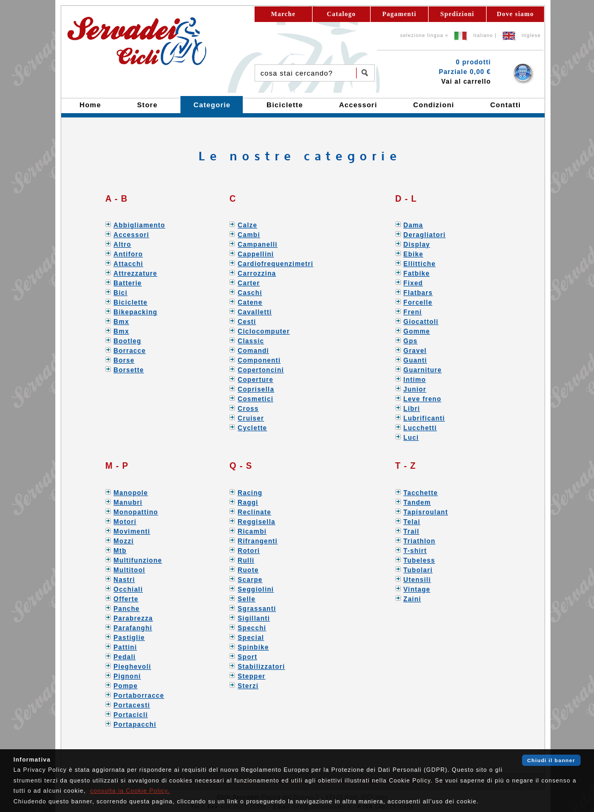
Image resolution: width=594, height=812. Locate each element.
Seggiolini (256, 589)
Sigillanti (254, 618)
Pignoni (127, 676)
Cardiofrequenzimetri (276, 264)
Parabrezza (133, 618)
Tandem (417, 502)
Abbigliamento (139, 225)
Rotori (249, 551)
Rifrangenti (258, 541)
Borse (123, 360)
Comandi (253, 351)
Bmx (121, 322)
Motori (124, 522)
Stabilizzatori (261, 666)
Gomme (416, 331)
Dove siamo (515, 14)
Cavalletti (255, 312)
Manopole (130, 493)
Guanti (415, 360)
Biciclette (130, 302)
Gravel (414, 351)
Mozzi (123, 541)
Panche (126, 608)
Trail (411, 531)
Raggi (248, 502)
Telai (411, 522)
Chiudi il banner (551, 760)
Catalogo (341, 14)
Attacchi (128, 264)
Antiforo (128, 254)
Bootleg (127, 341)
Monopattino (135, 512)
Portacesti (131, 705)
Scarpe (250, 580)
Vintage (416, 589)
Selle (247, 599)
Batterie (127, 283)
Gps (410, 341)
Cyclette (252, 428)
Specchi (252, 628)
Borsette (128, 370)
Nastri (124, 580)
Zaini (412, 599)
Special (251, 637)
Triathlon (419, 541)
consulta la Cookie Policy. (130, 790)
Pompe (125, 686)
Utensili (417, 580)
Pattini (125, 647)
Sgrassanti (257, 608)
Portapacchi (134, 724)
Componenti (259, 360)
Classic (251, 341)
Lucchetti (420, 428)
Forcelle (417, 302)
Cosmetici (255, 399)
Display (416, 244)
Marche (283, 14)
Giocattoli (420, 322)
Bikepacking (135, 312)
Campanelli (258, 244)
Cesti (247, 322)
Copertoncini (261, 370)
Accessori (131, 235)
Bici (120, 293)
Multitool (129, 570)
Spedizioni (457, 14)
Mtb (119, 551)
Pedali (124, 657)
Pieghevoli (132, 666)
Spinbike (253, 647)
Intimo (414, 379)
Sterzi (248, 686)
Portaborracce (138, 695)
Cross (248, 408)
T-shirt (415, 551)
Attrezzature (135, 273)
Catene (250, 302)
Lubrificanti (424, 418)
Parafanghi (132, 628)
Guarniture (422, 370)
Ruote (248, 570)
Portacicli (130, 715)
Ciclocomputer (264, 331)
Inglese (531, 35)
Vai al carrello (466, 81)
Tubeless (419, 560)
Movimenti (131, 531)
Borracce (129, 351)
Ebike (413, 254)
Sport (247, 657)
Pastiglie (128, 637)
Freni (412, 312)
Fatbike (416, 273)
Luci (411, 437)
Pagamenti (399, 14)
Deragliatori (424, 235)
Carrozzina (257, 273)
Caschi (250, 293)
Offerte (125, 599)
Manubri (127, 502)
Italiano (483, 35)
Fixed (413, 283)
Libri (411, 408)
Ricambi (252, 531)
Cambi (249, 235)
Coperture (255, 379)
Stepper (252, 676)
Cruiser (251, 418)
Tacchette (420, 493)
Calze (247, 225)
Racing (250, 493)
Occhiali (128, 589)
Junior (414, 389)
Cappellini (256, 254)
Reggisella (257, 522)
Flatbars (418, 293)
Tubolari (417, 570)
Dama (413, 225)
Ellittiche (419, 264)
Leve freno (422, 399)
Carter (249, 283)
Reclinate (254, 512)
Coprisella (256, 389)
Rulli (246, 560)
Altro (122, 244)
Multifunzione (137, 560)
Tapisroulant (425, 512)
